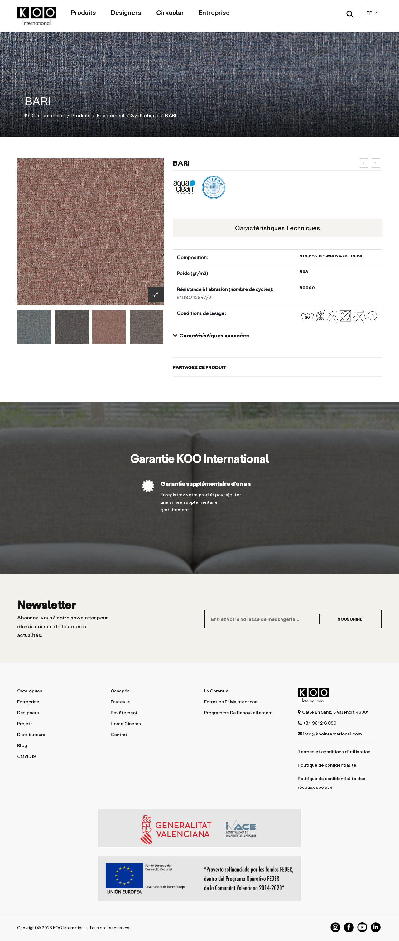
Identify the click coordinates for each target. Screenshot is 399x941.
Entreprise (214, 12)
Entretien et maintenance (230, 701)
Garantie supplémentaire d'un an (206, 483)
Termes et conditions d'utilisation (334, 751)
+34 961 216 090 (317, 722)
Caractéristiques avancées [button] (211, 335)
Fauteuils (121, 701)
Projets (25, 723)
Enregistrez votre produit (187, 494)
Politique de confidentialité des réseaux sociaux (331, 783)
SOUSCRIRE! (350, 619)
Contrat (119, 734)
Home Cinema (126, 723)
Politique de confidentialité (327, 765)
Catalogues (29, 690)
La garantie (216, 690)
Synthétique (145, 115)
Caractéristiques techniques (277, 227)
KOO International (45, 115)
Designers (126, 12)
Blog (22, 745)
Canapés (120, 690)
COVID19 (26, 756)
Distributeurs (31, 734)
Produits (83, 12)
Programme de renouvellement (238, 712)
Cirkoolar (170, 12)
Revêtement (111, 115)
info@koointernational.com (330, 733)
